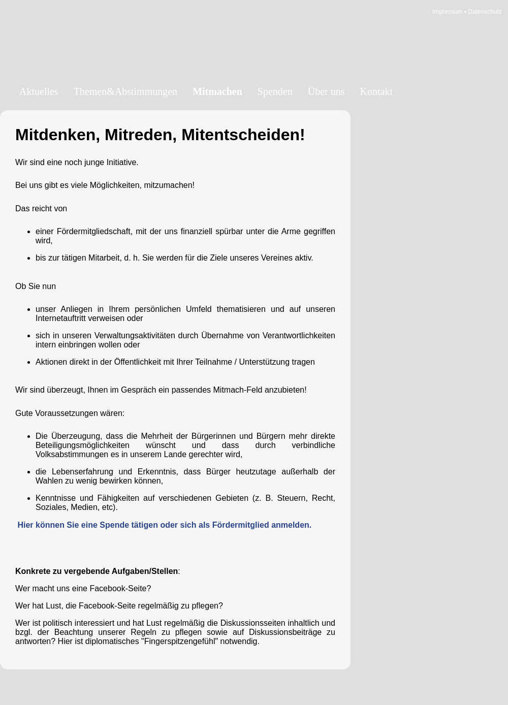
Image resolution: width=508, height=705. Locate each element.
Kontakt (376, 91)
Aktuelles (38, 91)
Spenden (275, 91)
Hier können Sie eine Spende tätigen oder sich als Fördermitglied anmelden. (164, 525)
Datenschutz (485, 11)
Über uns (326, 91)
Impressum (447, 11)
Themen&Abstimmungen (125, 91)
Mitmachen (217, 91)
